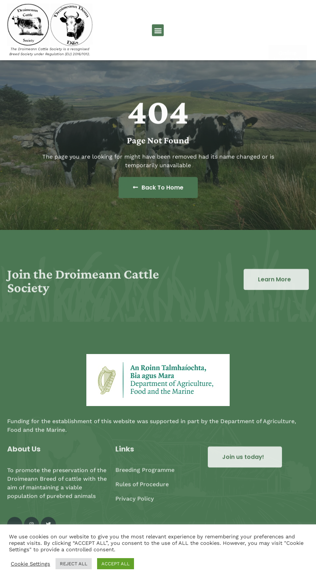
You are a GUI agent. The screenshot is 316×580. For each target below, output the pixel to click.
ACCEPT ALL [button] (115, 563)
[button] (158, 32)
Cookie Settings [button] (30, 564)
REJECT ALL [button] (73, 563)
